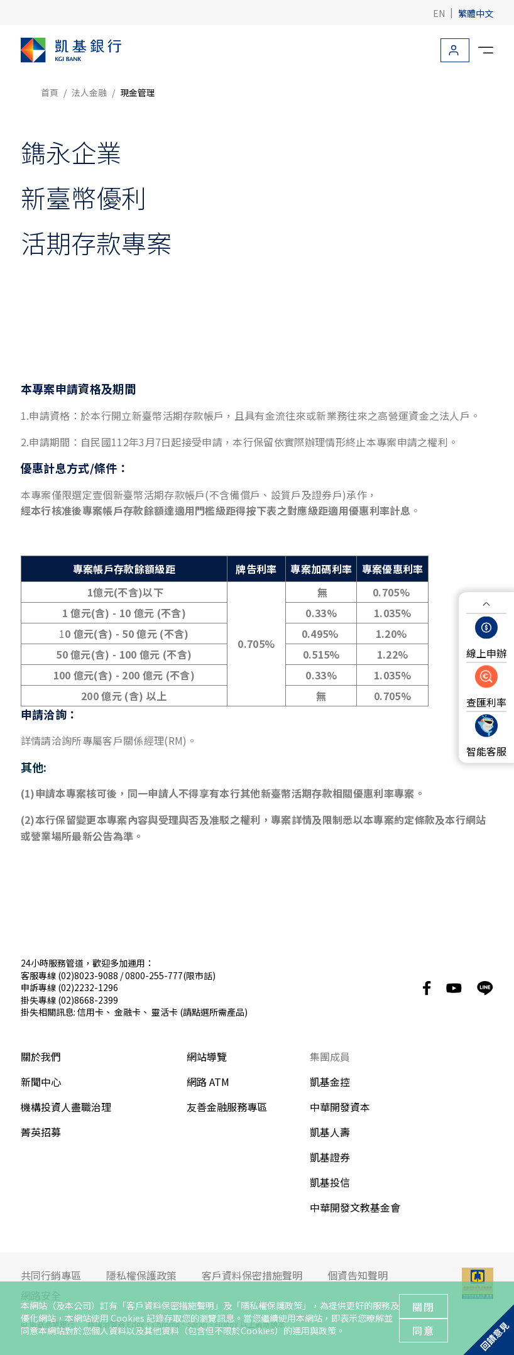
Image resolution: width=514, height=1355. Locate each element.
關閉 (423, 1306)
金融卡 (127, 1012)
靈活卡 (164, 1012)
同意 (423, 1330)
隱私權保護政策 (271, 1305)
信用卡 (90, 1012)
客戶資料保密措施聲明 (170, 1305)
